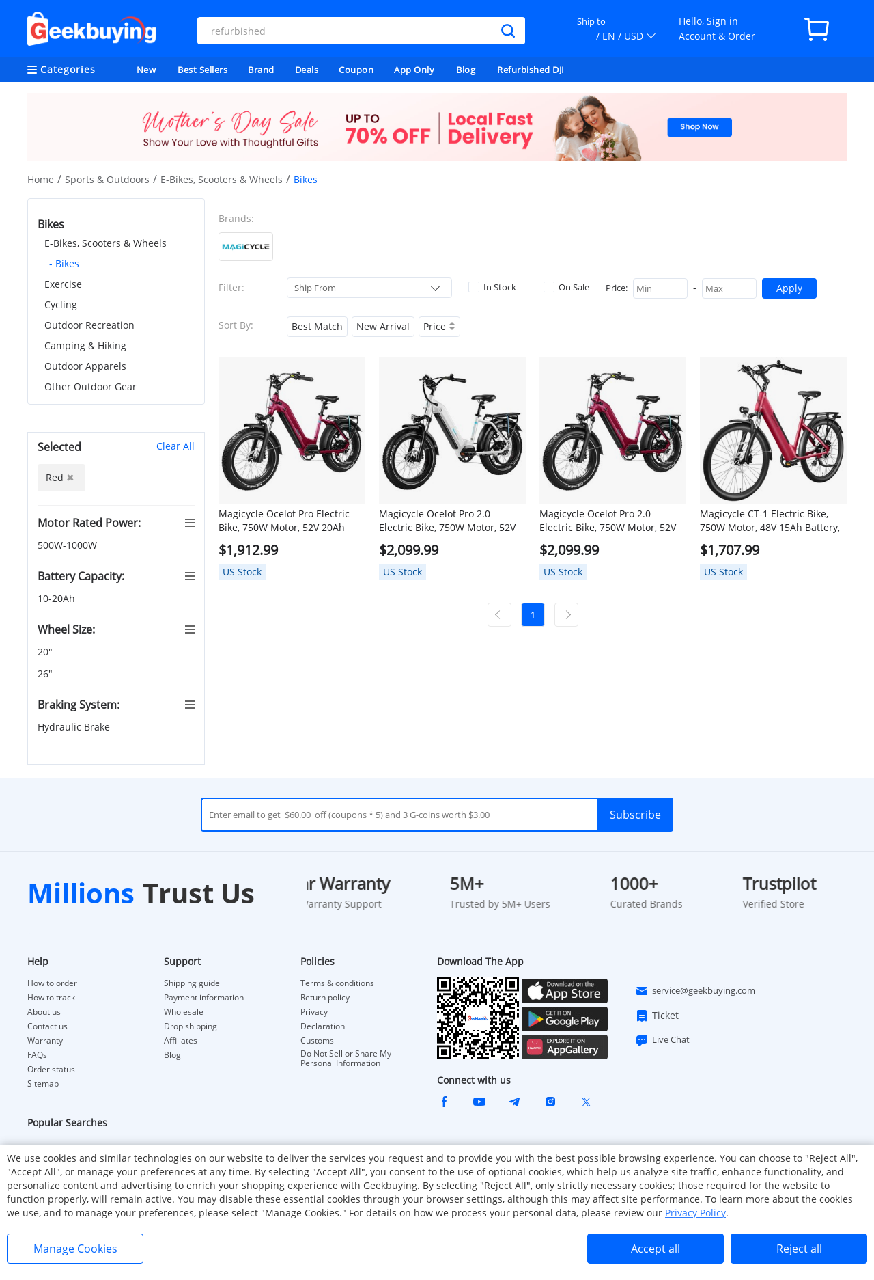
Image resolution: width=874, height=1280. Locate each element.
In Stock (492, 287)
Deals (307, 70)
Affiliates (180, 1041)
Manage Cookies (75, 1248)
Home (40, 179)
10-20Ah (58, 598)
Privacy (314, 1012)
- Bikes (64, 263)
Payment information (204, 998)
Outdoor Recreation (89, 324)
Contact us (47, 1026)
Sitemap (43, 1083)
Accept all (655, 1248)
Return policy (325, 998)
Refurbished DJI (531, 70)
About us (44, 1012)
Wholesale (183, 1012)
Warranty (45, 1041)
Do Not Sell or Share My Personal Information (345, 1058)
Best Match (317, 326)
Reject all (799, 1248)
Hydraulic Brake (75, 726)
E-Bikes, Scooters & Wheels (221, 179)
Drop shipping (190, 1026)
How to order (52, 983)
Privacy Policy (695, 1212)
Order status (51, 1069)
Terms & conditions (337, 983)
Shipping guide (192, 983)
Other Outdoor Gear (90, 386)
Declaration (322, 1026)
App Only (414, 70)
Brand (261, 70)
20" (46, 651)
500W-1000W (69, 545)
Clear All (175, 445)
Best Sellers (202, 70)
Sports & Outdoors (107, 179)
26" (46, 673)
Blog (465, 70)
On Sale (566, 287)
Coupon (356, 70)
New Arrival (383, 326)
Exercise (63, 283)
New (146, 70)
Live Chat (662, 1040)
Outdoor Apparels (85, 365)
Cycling (60, 304)
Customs (317, 1041)
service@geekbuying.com (695, 991)
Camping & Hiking (85, 345)
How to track (51, 998)
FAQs (37, 1055)
